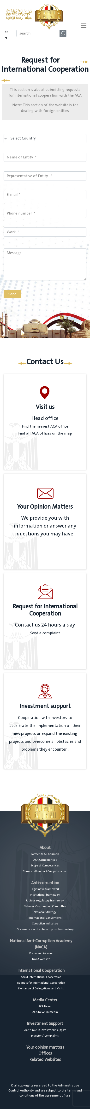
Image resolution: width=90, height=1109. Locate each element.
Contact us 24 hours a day (45, 625)
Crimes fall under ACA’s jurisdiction (45, 871)
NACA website (41, 959)
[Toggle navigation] (83, 25)
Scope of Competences (45, 865)
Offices (45, 1053)
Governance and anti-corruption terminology (45, 929)
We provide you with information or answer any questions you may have (45, 526)
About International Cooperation (41, 977)
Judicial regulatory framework (45, 900)
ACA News (45, 1006)
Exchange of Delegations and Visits (41, 988)
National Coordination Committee (45, 906)
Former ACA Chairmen (45, 854)
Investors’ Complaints (45, 1035)
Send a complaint (45, 633)
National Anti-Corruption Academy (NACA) (41, 944)
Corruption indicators (45, 923)
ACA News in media (45, 1012)
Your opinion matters (45, 1047)
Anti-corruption (45, 882)
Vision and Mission (41, 953)
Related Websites (45, 1059)
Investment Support (45, 1023)
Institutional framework (45, 894)
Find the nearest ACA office (45, 426)
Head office (45, 418)
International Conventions (45, 917)
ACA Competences (45, 859)
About (45, 847)
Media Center (45, 1000)
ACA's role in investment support (45, 1030)
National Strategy (45, 912)
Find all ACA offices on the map (45, 433)
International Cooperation (41, 970)
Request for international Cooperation (41, 982)
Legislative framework (45, 889)
